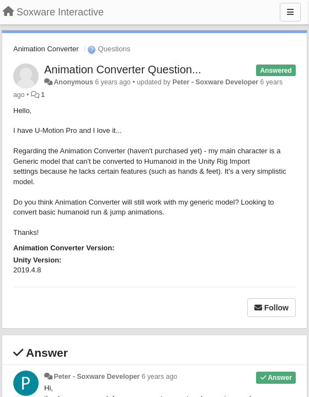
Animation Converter (46, 49)
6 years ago (160, 376)
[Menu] (290, 12)
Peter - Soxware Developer (215, 82)
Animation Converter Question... (122, 69)
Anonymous (73, 82)
